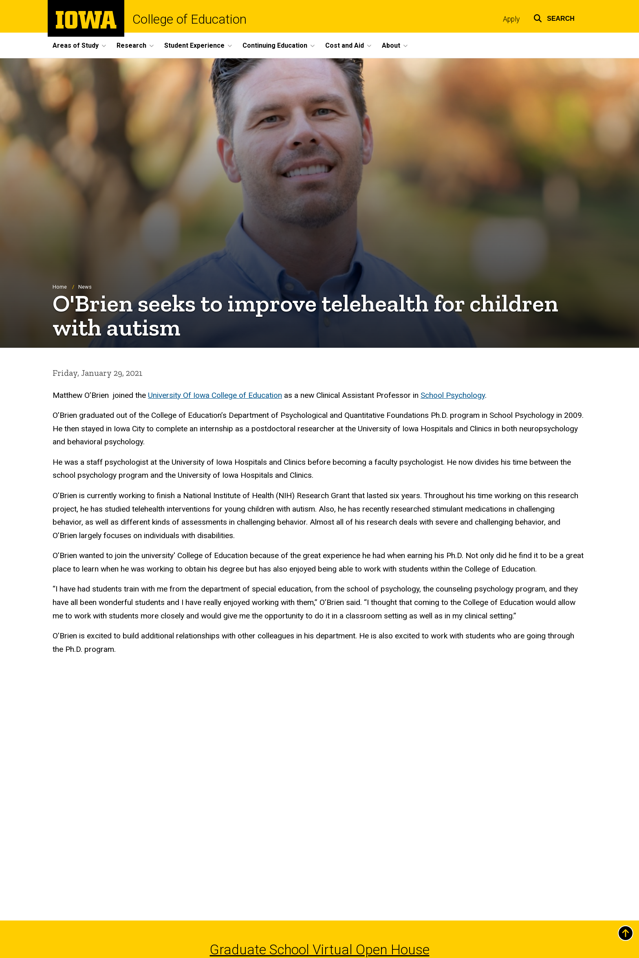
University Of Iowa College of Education (215, 395)
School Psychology (453, 395)
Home (60, 287)
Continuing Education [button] (274, 45)
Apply (511, 19)
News (85, 287)
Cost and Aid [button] (344, 45)
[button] (554, 17)
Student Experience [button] (194, 45)
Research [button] (131, 45)
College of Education (189, 19)
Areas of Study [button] (76, 45)
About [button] (391, 45)
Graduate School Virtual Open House (320, 950)
